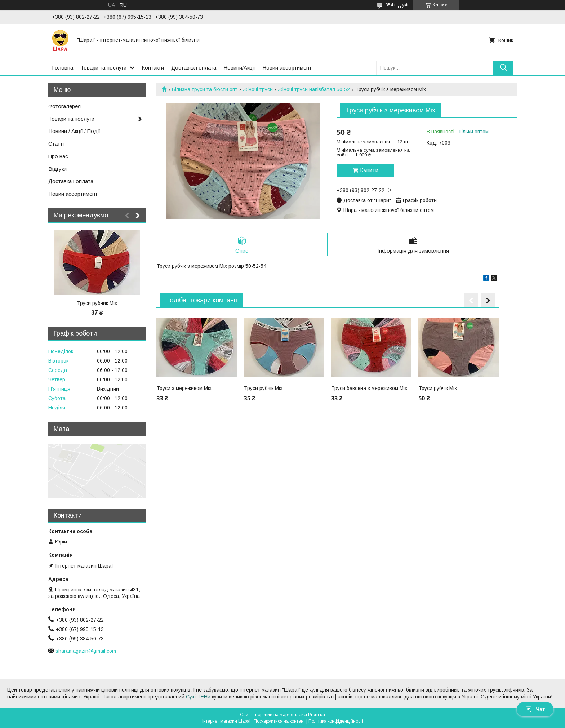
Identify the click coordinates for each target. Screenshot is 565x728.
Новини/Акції (239, 68)
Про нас (58, 156)
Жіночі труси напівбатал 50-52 (314, 89)
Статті (56, 144)
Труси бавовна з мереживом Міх (369, 388)
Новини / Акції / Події (74, 131)
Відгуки (57, 169)
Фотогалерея (64, 106)
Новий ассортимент (287, 68)
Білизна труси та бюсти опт (204, 89)
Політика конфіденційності (335, 721)
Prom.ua (316, 714)
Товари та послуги (103, 68)
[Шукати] (503, 68)
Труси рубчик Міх (97, 303)
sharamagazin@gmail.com (85, 651)
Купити (369, 170)
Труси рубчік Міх (263, 388)
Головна (62, 68)
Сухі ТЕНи (198, 697)
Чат (535, 709)
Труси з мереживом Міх (184, 388)
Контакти (153, 68)
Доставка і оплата (193, 68)
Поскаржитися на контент (279, 721)
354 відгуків (398, 5)
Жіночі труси (258, 89)
